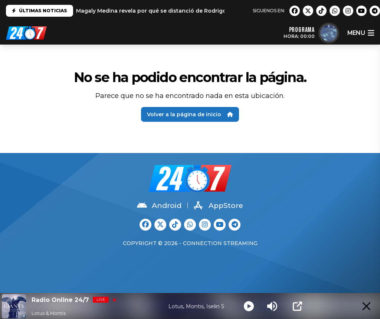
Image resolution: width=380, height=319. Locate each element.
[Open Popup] (297, 306)
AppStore (218, 205)
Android (159, 205)
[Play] (249, 306)
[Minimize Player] (366, 306)
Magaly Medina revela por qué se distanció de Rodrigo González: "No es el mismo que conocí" (205, 10)
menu (360, 33)
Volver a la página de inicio (190, 114)
